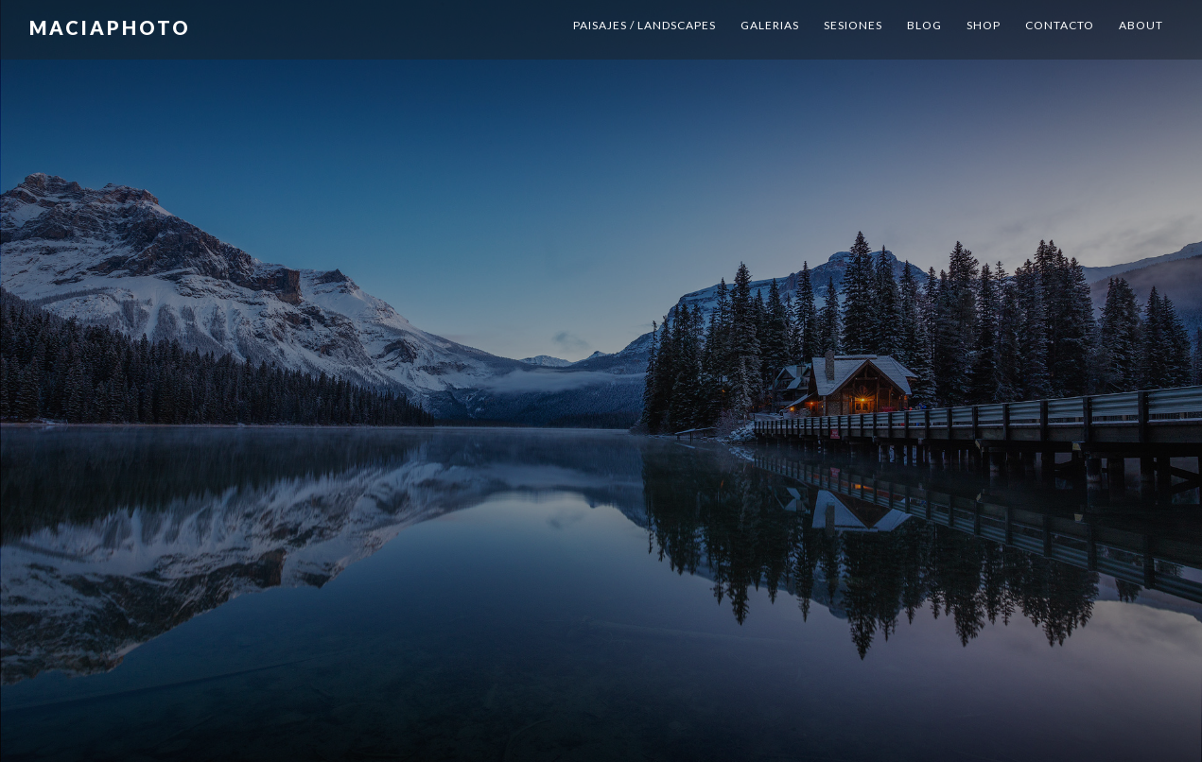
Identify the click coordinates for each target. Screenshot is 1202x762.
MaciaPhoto (114, 23)
